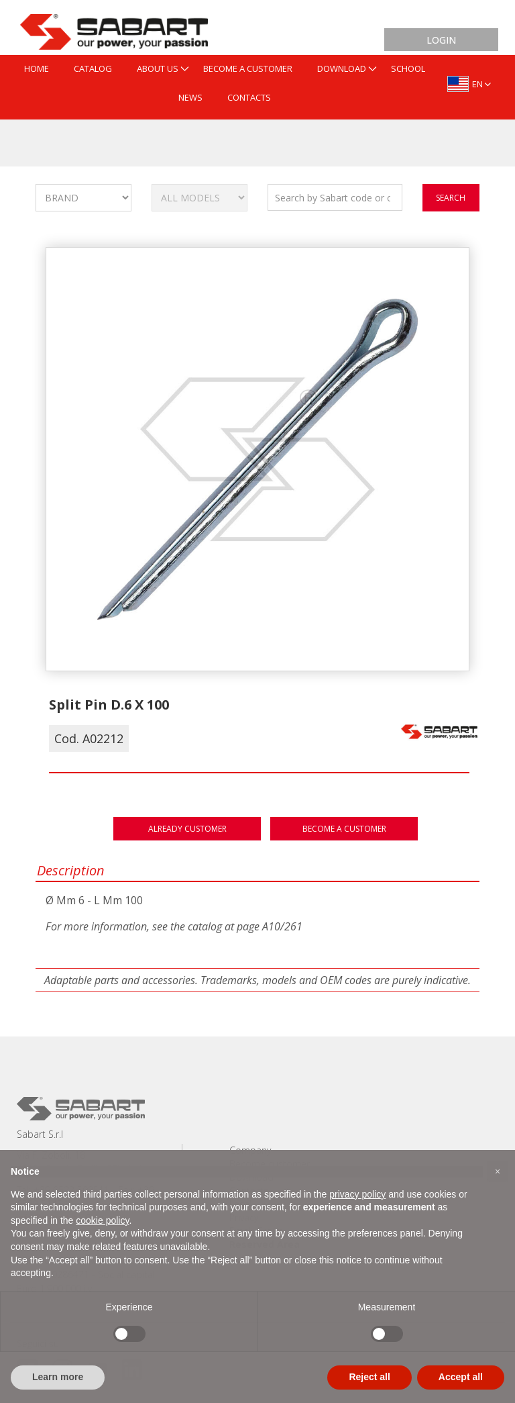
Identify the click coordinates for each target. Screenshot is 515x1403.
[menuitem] (36, 69)
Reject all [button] (369, 1376)
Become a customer (344, 828)
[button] (497, 1171)
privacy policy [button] (357, 1194)
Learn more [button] (57, 1376)
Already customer (187, 828)
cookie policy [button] (102, 1220)
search (450, 197)
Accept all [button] (461, 1376)
